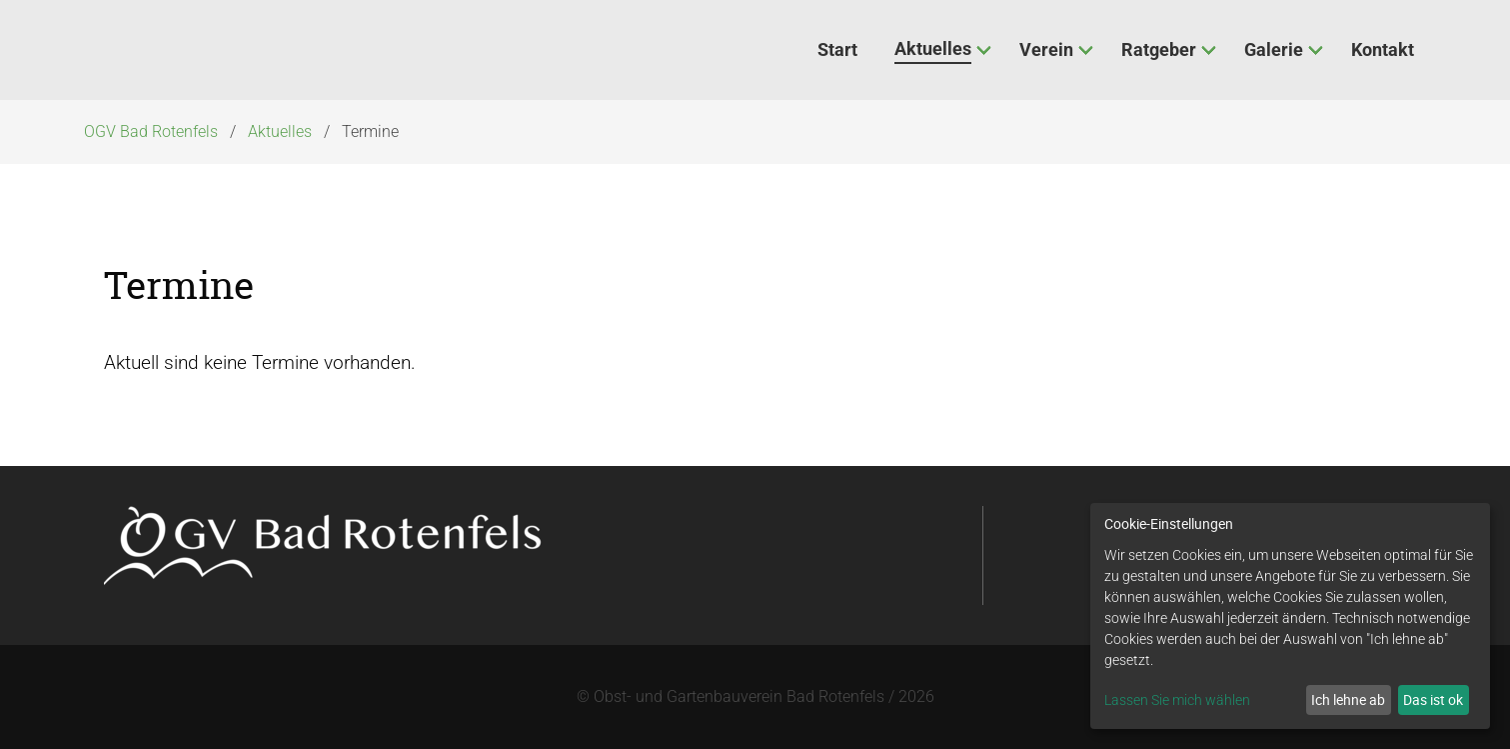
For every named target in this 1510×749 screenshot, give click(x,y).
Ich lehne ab (1348, 699)
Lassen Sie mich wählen (1177, 700)
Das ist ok (1433, 699)
